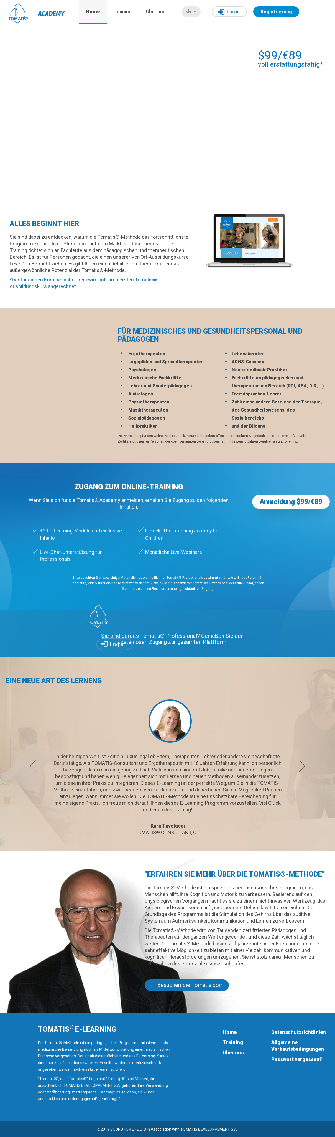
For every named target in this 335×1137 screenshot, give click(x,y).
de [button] (191, 11)
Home (93, 11)
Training (123, 11)
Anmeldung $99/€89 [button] (291, 502)
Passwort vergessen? (296, 1059)
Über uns (156, 11)
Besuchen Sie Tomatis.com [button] (190, 985)
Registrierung (276, 11)
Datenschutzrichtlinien (298, 1032)
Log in (229, 12)
